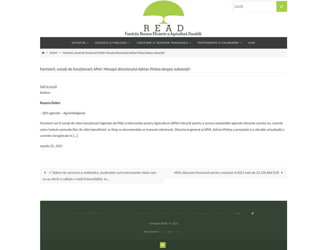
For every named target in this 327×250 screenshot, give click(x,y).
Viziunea (222, 213)
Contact (120, 213)
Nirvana (163, 231)
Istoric (179, 213)
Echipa (164, 213)
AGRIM (54, 53)
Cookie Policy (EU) (143, 213)
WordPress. (177, 231)
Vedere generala (200, 213)
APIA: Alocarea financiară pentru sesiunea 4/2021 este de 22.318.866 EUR (229, 172)
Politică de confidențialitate (90, 213)
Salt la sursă (48, 86)
